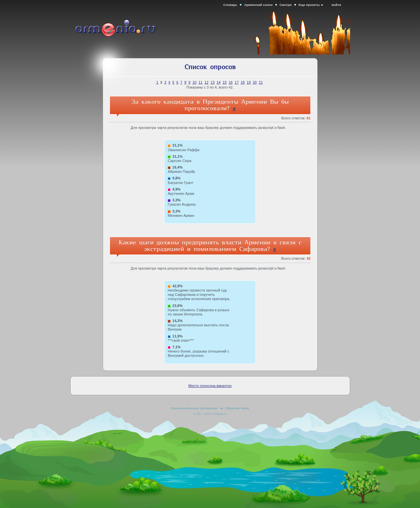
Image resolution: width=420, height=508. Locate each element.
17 (237, 82)
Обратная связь (237, 408)
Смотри (286, 5)
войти (336, 5)
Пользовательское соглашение (194, 408)
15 (224, 82)
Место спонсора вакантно (210, 386)
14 (218, 82)
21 (261, 82)
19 (249, 82)
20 (255, 82)
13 (213, 82)
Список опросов (210, 67)
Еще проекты (309, 5)
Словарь (230, 5)
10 (194, 82)
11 (200, 82)
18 (242, 82)
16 (231, 82)
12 (206, 82)
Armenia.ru (125, 29)
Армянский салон (258, 5)
